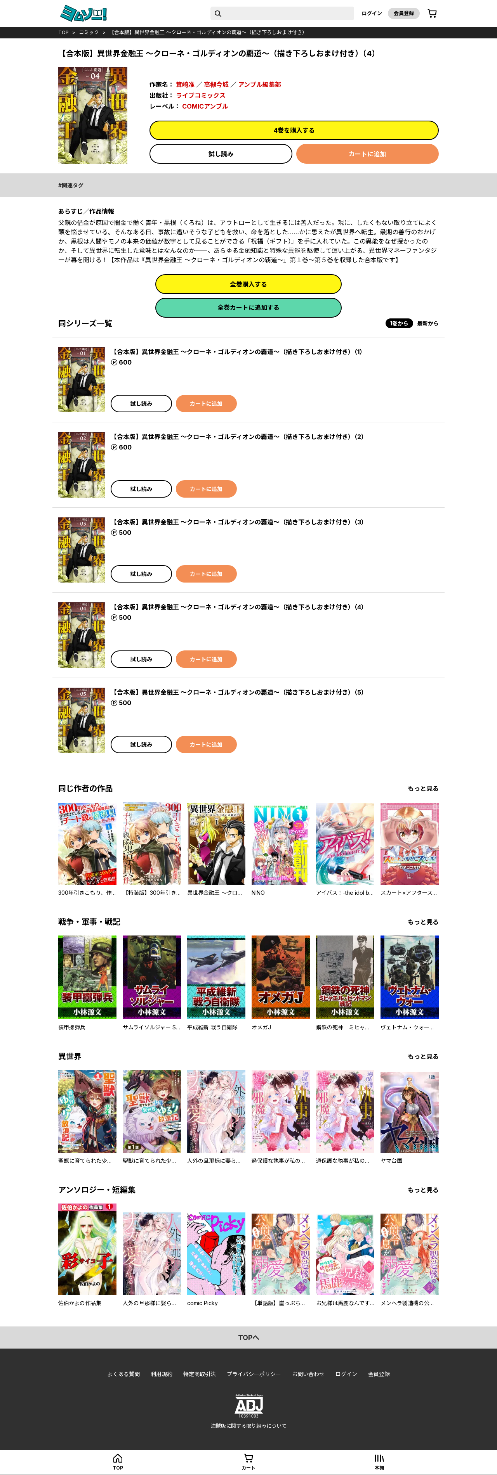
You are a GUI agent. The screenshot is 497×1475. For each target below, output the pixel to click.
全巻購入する (248, 284)
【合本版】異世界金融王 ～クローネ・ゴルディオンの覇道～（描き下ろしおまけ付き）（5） (239, 692)
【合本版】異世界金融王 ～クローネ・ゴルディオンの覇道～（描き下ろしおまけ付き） (208, 32)
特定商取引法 (199, 1374)
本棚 (379, 1468)
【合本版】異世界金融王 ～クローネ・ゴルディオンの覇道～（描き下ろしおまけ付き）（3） (239, 522)
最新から (428, 323)
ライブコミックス (201, 95)
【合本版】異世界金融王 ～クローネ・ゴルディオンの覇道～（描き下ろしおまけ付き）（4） (239, 607)
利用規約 (161, 1374)
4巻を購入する (294, 130)
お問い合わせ (308, 1374)
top (63, 32)
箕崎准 (185, 84)
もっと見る (423, 788)
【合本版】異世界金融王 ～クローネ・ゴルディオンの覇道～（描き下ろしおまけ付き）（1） (238, 352)
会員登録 (404, 13)
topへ (248, 1337)
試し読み (221, 154)
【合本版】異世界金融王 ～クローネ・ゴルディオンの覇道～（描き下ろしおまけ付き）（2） (239, 437)
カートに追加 (367, 154)
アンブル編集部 (259, 84)
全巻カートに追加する (248, 307)
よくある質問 (123, 1374)
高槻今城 (216, 84)
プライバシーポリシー (254, 1374)
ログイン (372, 13)
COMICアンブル (205, 106)
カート (248, 1468)
